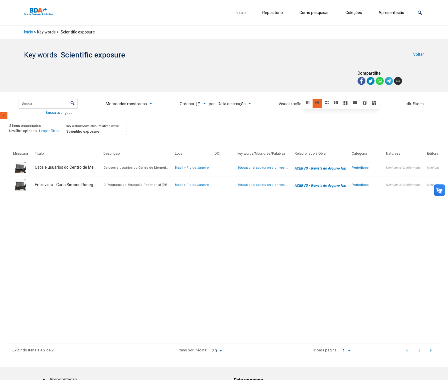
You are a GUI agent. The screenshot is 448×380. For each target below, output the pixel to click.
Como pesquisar (314, 12)
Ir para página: (325, 350)
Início (241, 12)
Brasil (179, 168)
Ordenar (187, 104)
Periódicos (360, 168)
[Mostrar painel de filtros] (3, 115)
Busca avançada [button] (59, 113)
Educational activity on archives (261, 168)
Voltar (418, 54)
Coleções (353, 12)
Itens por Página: (193, 350)
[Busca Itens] (48, 103)
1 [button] (419, 350)
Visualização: (291, 104)
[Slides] (415, 104)
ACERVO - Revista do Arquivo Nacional (324, 168)
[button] (420, 12)
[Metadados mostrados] (129, 104)
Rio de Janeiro (198, 168)
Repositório (272, 12)
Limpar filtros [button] (49, 131)
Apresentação (391, 12)
